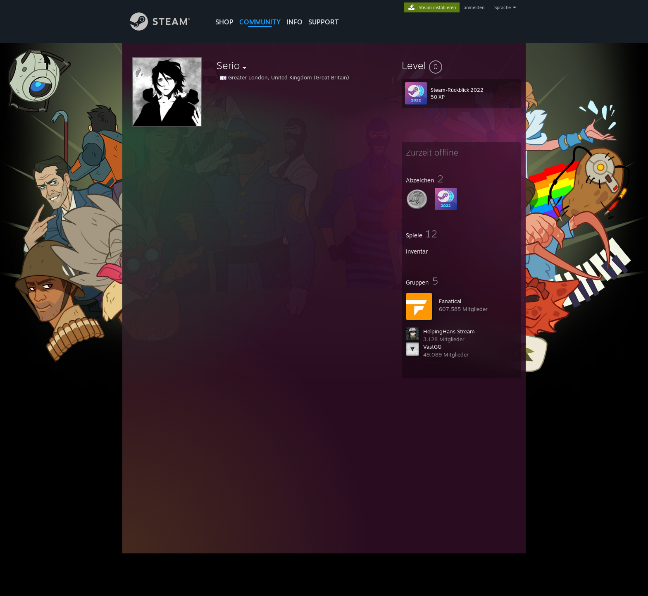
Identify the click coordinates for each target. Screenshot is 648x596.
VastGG (432, 346)
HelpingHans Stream (449, 331)
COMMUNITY (260, 22)
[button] (461, 65)
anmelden (474, 7)
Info (294, 22)
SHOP (224, 22)
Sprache (502, 7)
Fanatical (450, 301)
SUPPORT (323, 22)
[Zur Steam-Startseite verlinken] (166, 28)
